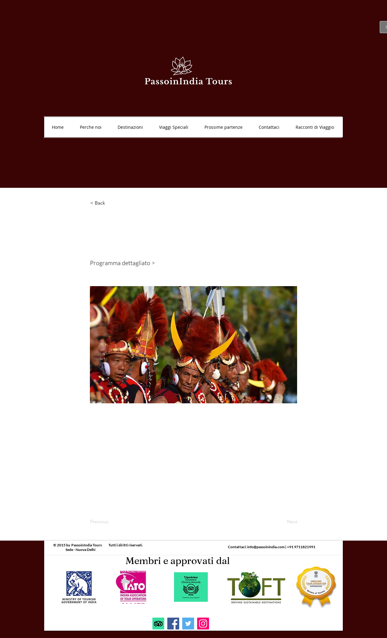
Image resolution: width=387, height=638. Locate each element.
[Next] (282, 522)
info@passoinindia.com (266, 547)
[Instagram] (203, 623)
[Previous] (110, 522)
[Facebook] (173, 623)
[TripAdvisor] (158, 623)
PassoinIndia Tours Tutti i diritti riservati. (107, 545)
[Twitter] (188, 623)
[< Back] (110, 203)
